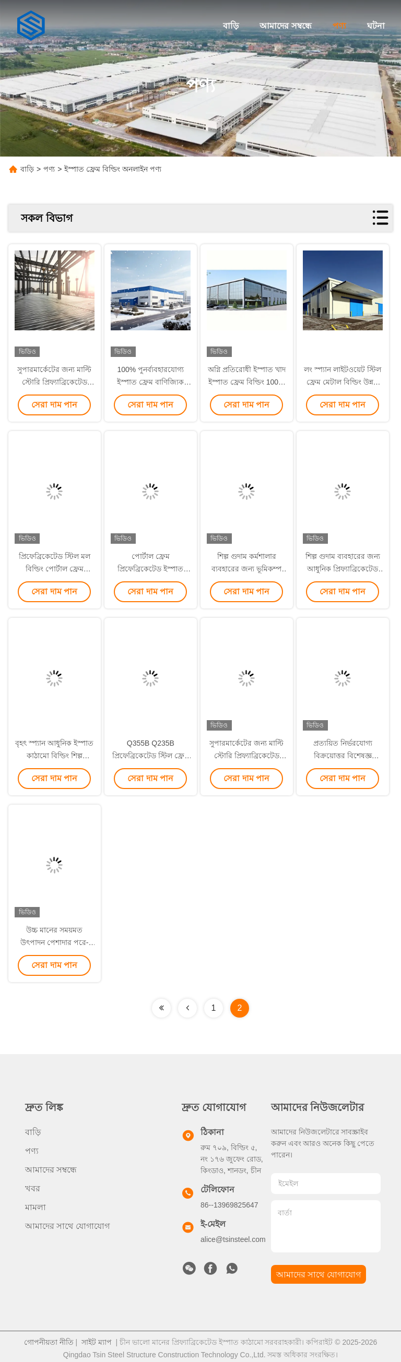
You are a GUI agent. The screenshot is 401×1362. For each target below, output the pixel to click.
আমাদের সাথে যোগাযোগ (67, 1226)
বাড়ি (231, 25)
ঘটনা (376, 25)
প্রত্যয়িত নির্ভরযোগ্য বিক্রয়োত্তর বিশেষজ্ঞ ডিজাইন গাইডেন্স (342, 755)
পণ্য (339, 25)
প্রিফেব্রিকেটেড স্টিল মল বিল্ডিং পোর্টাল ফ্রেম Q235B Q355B (54, 569)
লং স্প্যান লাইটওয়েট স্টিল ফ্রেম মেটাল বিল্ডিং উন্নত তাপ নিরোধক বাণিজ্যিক (342, 382)
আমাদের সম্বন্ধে (285, 25)
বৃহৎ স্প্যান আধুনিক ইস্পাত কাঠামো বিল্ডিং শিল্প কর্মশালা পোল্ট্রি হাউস (54, 755)
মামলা (35, 1207)
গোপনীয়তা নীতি (49, 1338)
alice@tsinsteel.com (233, 1239)
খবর (32, 1188)
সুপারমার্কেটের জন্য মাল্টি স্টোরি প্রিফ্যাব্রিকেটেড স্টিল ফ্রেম (54, 382)
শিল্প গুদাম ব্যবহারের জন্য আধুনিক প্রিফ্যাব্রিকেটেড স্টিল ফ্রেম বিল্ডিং (342, 569)
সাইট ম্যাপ (96, 1338)
